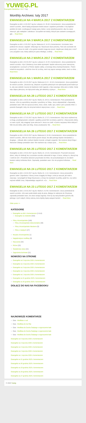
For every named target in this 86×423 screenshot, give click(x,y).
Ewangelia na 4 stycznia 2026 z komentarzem (29, 301)
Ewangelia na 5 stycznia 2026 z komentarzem (29, 297)
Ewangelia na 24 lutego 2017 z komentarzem (43, 199)
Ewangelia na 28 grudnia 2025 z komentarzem (27, 409)
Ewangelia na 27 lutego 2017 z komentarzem (43, 133)
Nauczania (16, 279)
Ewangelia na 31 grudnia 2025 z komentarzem (29, 315)
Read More (19, 36)
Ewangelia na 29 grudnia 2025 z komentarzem (27, 404)
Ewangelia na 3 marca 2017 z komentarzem (42, 46)
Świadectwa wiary (19, 286)
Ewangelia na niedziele (23, 253)
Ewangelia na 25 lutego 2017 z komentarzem (43, 176)
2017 (22, 9)
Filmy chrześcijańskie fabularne (26, 263)
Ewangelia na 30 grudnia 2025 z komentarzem (29, 319)
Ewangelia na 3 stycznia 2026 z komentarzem (29, 304)
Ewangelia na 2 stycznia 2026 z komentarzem (29, 308)
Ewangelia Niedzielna (11, 9)
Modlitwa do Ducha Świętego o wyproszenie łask (34, 364)
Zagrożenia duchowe (20, 289)
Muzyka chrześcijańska (21, 272)
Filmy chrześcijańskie (20, 257)
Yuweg (13, 420)
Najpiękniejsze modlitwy (21, 275)
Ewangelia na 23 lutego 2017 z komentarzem (43, 221)
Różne (15, 282)
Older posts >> (15, 240)
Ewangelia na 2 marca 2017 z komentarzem (42, 67)
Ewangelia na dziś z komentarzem (25, 250)
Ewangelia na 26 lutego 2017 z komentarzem (43, 154)
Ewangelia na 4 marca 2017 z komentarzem (42, 22)
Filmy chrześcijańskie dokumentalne (27, 260)
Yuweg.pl (22, 5)
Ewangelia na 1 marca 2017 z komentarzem (42, 91)
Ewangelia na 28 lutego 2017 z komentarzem (43, 112)
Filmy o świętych (20, 267)
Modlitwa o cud (22, 357)
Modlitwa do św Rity (24, 361)
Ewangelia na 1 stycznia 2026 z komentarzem (29, 311)
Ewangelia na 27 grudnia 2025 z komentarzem (27, 413)
